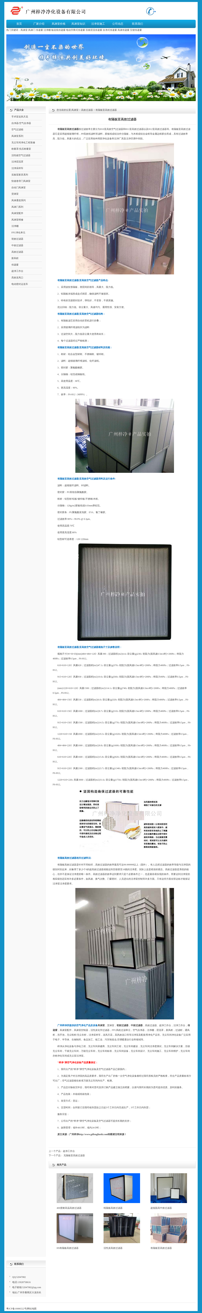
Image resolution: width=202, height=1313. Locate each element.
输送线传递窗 (58, 30)
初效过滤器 (17, 238)
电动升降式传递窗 (75, 30)
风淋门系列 (17, 207)
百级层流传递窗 (94, 30)
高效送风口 (17, 277)
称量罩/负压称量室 (21, 148)
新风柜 (169, 1030)
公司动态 (117, 23)
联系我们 (137, 23)
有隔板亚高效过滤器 (169, 1231)
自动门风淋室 (18, 187)
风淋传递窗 (123, 30)
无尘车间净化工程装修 (23, 142)
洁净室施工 (98, 23)
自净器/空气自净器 (21, 123)
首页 (19, 23)
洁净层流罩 (17, 161)
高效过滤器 (87, 110)
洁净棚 (47, 30)
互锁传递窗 (136, 30)
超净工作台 (69, 1151)
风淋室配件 (66, 1030)
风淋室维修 (17, 219)
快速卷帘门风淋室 (20, 181)
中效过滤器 (17, 245)
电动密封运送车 (19, 284)
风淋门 (31, 30)
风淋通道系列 (18, 200)
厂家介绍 (38, 23)
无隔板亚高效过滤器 (74, 1155)
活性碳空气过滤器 (20, 155)
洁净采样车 (17, 168)
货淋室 (110, 1025)
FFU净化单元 (18, 232)
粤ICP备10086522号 (16, 1308)
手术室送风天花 (19, 116)
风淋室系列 (17, 136)
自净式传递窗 (110, 30)
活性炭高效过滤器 (122, 1231)
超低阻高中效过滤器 (169, 1191)
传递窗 (39, 30)
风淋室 (24, 30)
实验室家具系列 (19, 174)
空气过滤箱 (17, 129)
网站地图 (31, 1308)
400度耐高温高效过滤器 (75, 1191)
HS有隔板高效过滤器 (75, 1231)
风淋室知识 (78, 23)
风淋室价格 (58, 23)
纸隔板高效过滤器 (122, 1191)
